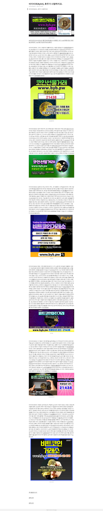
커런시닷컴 (62, 352)
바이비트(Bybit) (32, 6)
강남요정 (59, 134)
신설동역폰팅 (45, 144)
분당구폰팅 (66, 287)
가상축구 (69, 62)
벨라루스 (61, 418)
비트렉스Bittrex (60, 202)
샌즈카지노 (63, 49)
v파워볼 (70, 198)
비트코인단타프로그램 (52, 416)
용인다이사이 (70, 129)
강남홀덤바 (53, 414)
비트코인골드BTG (35, 213)
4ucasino (67, 140)
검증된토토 (46, 433)
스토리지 (56, 51)
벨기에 (34, 434)
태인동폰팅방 (70, 346)
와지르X (53, 425)
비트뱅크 (54, 371)
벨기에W (36, 189)
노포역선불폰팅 (47, 367)
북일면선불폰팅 (55, 365)
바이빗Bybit (45, 307)
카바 (55, 207)
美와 (54, 406)
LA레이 (40, 360)
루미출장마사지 (33, 492)
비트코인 (71, 153)
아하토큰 (66, 59)
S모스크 (62, 147)
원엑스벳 (31, 497)
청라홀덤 (64, 190)
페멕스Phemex (56, 145)
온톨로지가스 (35, 279)
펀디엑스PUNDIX (68, 136)
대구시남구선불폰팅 (60, 64)
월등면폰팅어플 (64, 53)
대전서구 (69, 294)
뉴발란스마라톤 (44, 209)
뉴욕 (66, 149)
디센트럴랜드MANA (39, 75)
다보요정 (42, 273)
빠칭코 (46, 285)
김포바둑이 (70, 421)
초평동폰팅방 (67, 47)
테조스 (55, 194)
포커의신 (52, 270)
